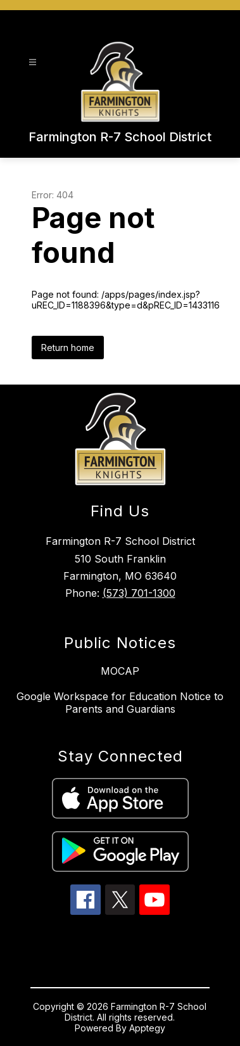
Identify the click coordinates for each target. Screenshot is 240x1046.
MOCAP (120, 671)
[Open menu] (32, 62)
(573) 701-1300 (139, 593)
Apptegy (147, 1028)
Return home (67, 347)
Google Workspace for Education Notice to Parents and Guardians (120, 702)
